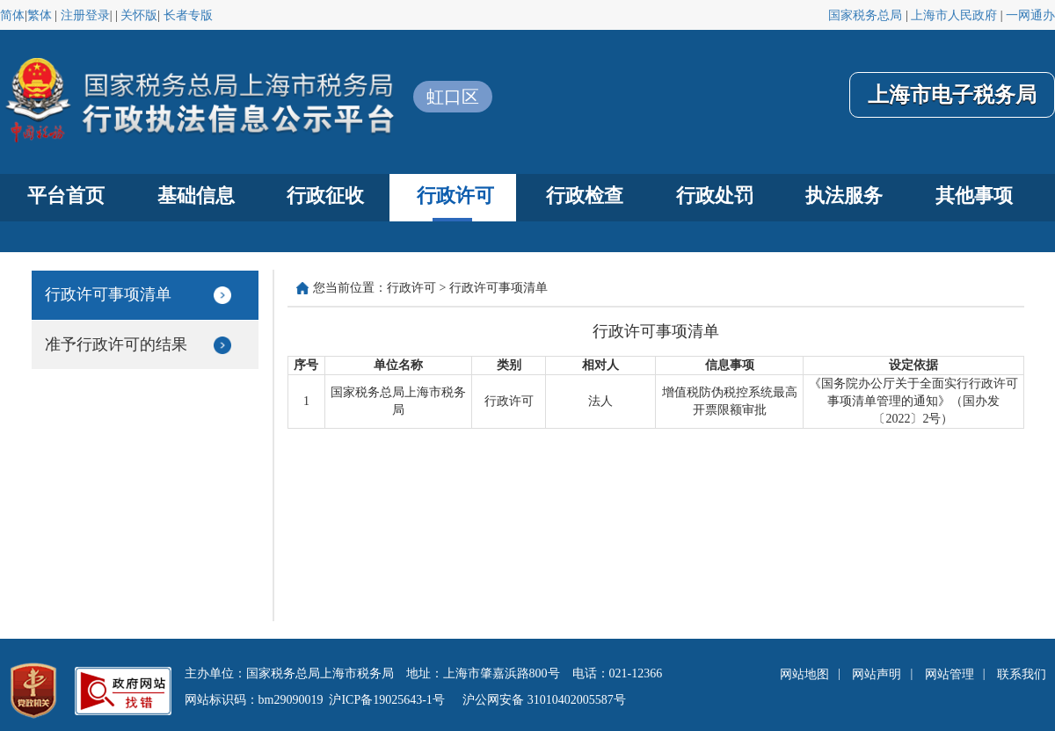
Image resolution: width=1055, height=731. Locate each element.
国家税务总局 (865, 15)
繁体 (39, 15)
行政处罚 (714, 195)
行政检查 (584, 195)
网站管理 (949, 674)
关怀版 (138, 15)
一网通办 (1030, 15)
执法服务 (844, 195)
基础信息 (196, 195)
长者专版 (188, 15)
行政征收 (325, 195)
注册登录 (85, 15)
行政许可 (455, 195)
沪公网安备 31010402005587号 (544, 699)
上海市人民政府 (954, 15)
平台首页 (66, 195)
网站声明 (876, 674)
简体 (12, 15)
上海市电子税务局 (952, 94)
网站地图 (804, 674)
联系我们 (1021, 674)
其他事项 (974, 195)
